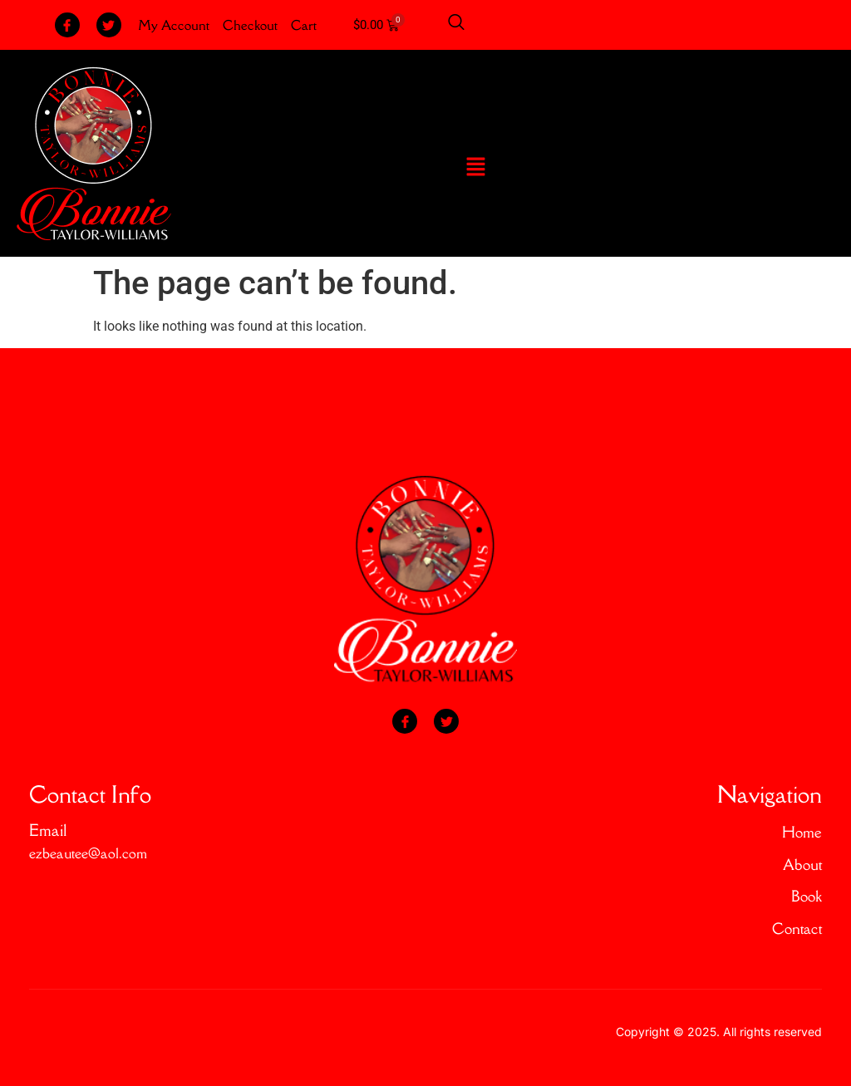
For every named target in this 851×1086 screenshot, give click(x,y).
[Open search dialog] (456, 25)
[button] (476, 168)
